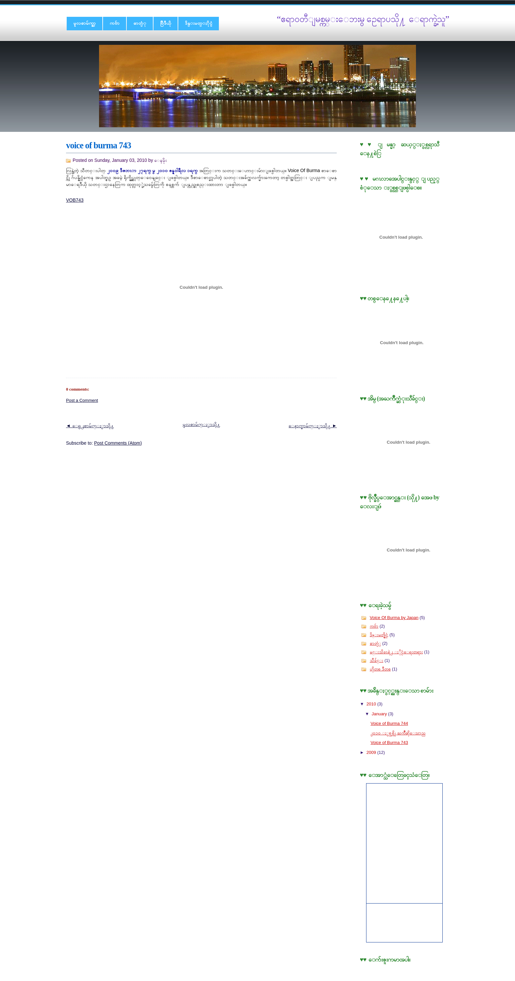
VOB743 (75, 200)
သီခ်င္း (376, 660)
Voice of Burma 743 (98, 145)
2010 (371, 703)
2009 (371, 752)
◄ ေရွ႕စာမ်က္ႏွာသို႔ (90, 425)
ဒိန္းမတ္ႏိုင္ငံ (198, 23)
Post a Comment (82, 400)
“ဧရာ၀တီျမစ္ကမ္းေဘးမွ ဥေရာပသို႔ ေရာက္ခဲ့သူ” (363, 19)
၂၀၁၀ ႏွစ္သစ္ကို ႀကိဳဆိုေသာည (398, 732)
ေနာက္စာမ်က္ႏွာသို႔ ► (313, 425)
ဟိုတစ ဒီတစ (380, 669)
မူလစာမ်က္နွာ (84, 23)
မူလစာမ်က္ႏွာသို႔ (201, 424)
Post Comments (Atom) (118, 443)
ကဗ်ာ (115, 23)
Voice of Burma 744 (389, 723)
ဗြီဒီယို (165, 23)
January (380, 713)
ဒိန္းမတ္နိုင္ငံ (379, 634)
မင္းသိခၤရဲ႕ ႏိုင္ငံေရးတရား (396, 651)
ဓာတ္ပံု (139, 23)
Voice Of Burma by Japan (394, 617)
